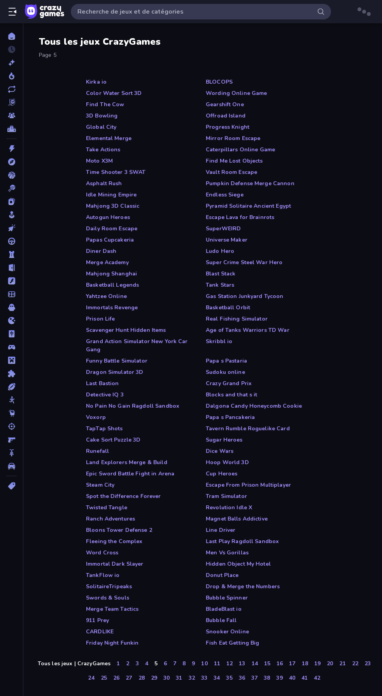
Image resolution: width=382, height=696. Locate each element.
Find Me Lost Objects (234, 161)
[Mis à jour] (11, 89)
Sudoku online (225, 372)
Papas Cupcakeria (110, 240)
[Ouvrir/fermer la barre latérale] (12, 11)
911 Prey (97, 620)
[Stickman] (11, 400)
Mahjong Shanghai (111, 273)
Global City (101, 127)
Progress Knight (227, 127)
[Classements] (11, 128)
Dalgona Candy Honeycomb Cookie (254, 406)
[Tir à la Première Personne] (11, 439)
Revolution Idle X (229, 507)
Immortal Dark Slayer (115, 564)
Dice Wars (219, 451)
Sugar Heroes (224, 440)
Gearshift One (225, 104)
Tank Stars (220, 285)
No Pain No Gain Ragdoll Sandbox (132, 406)
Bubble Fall (221, 620)
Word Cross (102, 552)
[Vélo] (11, 452)
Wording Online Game (236, 93)
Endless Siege (225, 194)
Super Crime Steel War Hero (244, 262)
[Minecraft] (11, 360)
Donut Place (222, 575)
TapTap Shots (104, 428)
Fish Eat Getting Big (232, 643)
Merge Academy (107, 262)
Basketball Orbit (228, 307)
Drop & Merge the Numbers (243, 586)
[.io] (11, 320)
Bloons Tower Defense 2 (119, 530)
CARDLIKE (100, 631)
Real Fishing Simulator (237, 319)
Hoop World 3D (227, 462)
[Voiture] (11, 466)
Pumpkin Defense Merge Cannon (250, 183)
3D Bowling (101, 115)
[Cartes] (11, 201)
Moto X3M (99, 161)
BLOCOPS (219, 82)
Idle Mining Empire (111, 194)
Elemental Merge (108, 138)
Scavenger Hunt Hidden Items (126, 330)
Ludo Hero (220, 251)
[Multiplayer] (11, 115)
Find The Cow (105, 104)
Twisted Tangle (106, 507)
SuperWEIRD (223, 228)
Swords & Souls (107, 597)
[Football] (11, 294)
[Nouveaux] (11, 62)
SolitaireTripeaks (109, 586)
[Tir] (11, 426)
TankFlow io (102, 575)
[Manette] (11, 347)
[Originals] (11, 102)
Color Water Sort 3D (114, 93)
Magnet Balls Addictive (237, 518)
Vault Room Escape (231, 172)
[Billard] (11, 188)
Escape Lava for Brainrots (240, 217)
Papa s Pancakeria (230, 417)
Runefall (97, 451)
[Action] (11, 148)
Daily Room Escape (111, 228)
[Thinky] (11, 413)
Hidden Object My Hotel (238, 564)
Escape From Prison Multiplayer (248, 485)
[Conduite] (11, 241)
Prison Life (100, 319)
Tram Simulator (226, 496)
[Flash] (11, 281)
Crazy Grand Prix (229, 383)
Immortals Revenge (112, 307)
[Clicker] (11, 228)
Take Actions (103, 149)
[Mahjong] (11, 333)
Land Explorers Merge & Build (126, 462)
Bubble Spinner (227, 597)
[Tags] (11, 486)
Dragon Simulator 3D (115, 372)
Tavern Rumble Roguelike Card (248, 428)
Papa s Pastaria (226, 361)
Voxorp (96, 417)
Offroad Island (225, 115)
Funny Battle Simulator (116, 361)
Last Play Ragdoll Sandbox (242, 541)
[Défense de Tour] (11, 254)
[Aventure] (11, 161)
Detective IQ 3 (105, 394)
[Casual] (11, 214)
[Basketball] (11, 175)
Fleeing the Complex (114, 541)
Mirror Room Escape (233, 138)
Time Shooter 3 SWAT (116, 172)
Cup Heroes (221, 473)
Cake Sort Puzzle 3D (113, 440)
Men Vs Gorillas (227, 552)
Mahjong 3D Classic (112, 206)
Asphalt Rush (104, 183)
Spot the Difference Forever (123, 496)
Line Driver (220, 530)
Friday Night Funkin (112, 643)
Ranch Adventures (110, 518)
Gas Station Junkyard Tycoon (245, 296)
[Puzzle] (11, 373)
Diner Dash (101, 251)
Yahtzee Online (106, 296)
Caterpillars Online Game (240, 149)
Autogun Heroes (108, 217)
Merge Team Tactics (112, 609)
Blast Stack (220, 273)
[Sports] (11, 386)
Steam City (100, 485)
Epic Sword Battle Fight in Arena (130, 473)
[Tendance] (11, 75)
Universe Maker (226, 240)
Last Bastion (102, 383)
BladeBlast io (224, 609)
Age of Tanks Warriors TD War (247, 330)
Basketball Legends (112, 285)
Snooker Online (227, 631)
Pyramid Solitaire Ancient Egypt (248, 206)
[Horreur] (11, 307)
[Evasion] (11, 267)
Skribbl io (219, 341)
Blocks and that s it (232, 394)
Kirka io (96, 82)
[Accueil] (11, 36)
